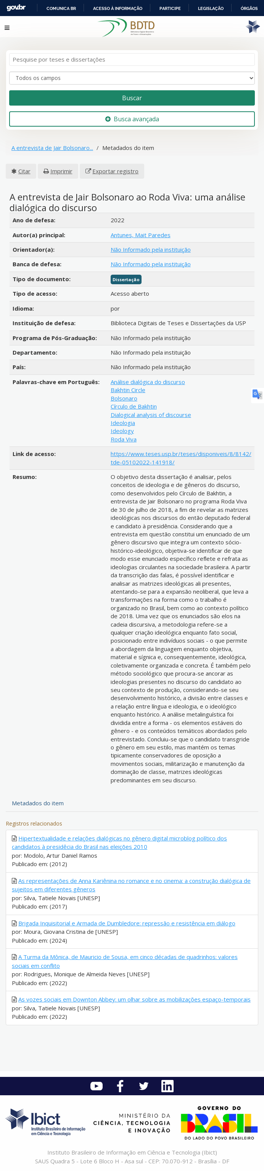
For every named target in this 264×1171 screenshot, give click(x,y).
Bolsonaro (124, 398)
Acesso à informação (117, 8)
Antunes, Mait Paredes (141, 235)
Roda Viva (124, 439)
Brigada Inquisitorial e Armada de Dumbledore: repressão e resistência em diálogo (126, 923)
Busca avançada (132, 119)
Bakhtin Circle (128, 390)
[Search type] (132, 78)
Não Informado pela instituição (151, 249)
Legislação (211, 8)
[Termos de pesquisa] (132, 59)
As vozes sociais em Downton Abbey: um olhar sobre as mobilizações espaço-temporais (134, 999)
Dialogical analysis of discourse (151, 415)
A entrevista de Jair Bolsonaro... (52, 147)
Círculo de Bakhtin (134, 406)
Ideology (122, 431)
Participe (170, 8)
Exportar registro (115, 171)
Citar (24, 171)
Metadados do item (38, 803)
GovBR (16, 7)
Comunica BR (61, 8)
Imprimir (61, 171)
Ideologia (123, 423)
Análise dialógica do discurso (148, 382)
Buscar (132, 98)
